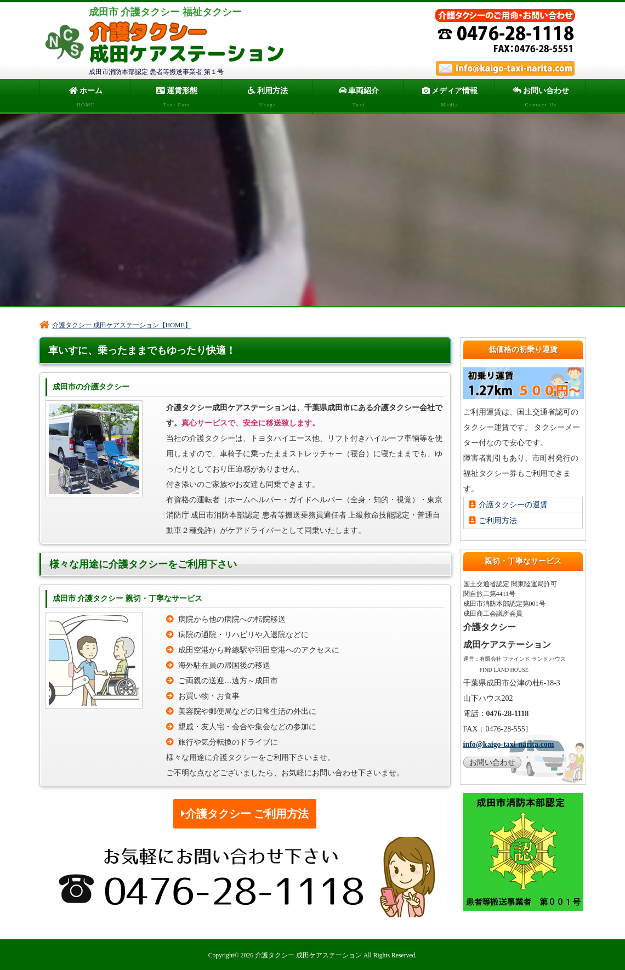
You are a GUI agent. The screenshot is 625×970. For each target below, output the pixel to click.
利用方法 (267, 99)
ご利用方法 (493, 519)
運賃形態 (176, 99)
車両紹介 (358, 99)
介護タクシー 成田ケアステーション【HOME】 (115, 324)
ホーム (85, 99)
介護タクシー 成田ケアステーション (308, 954)
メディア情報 (449, 99)
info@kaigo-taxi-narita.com (508, 743)
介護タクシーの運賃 (508, 504)
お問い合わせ (540, 99)
